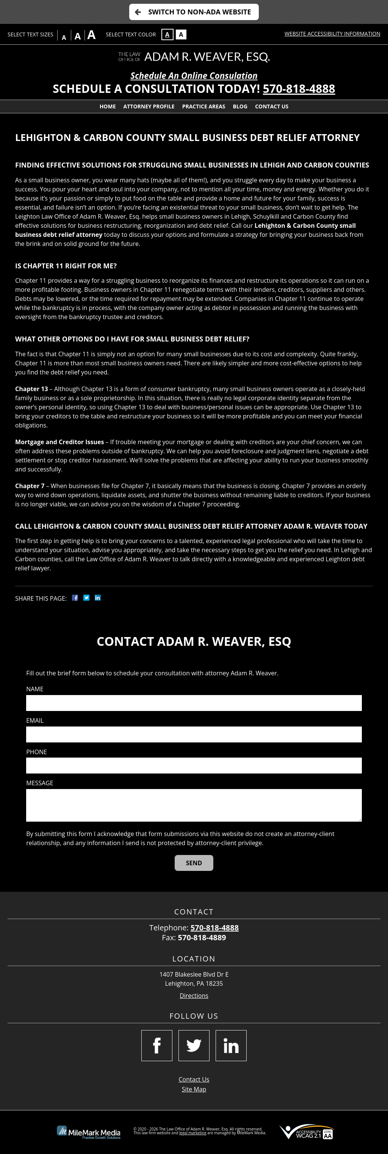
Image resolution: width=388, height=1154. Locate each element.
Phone (36, 752)
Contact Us (271, 106)
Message (39, 783)
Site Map (194, 1089)
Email (35, 721)
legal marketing (193, 1132)
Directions (194, 996)
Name (34, 689)
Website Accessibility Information (332, 33)
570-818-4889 (202, 937)
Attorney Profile (149, 106)
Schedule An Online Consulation (194, 75)
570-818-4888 (299, 88)
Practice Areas (203, 106)
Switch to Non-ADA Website (199, 11)
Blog (240, 106)
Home (108, 106)
